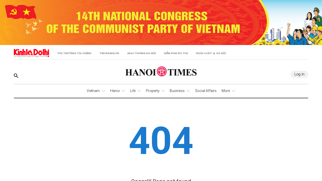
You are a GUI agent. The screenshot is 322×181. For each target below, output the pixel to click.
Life (133, 91)
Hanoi (115, 91)
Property (152, 91)
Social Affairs (206, 91)
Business (177, 91)
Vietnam (93, 91)
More (226, 91)
